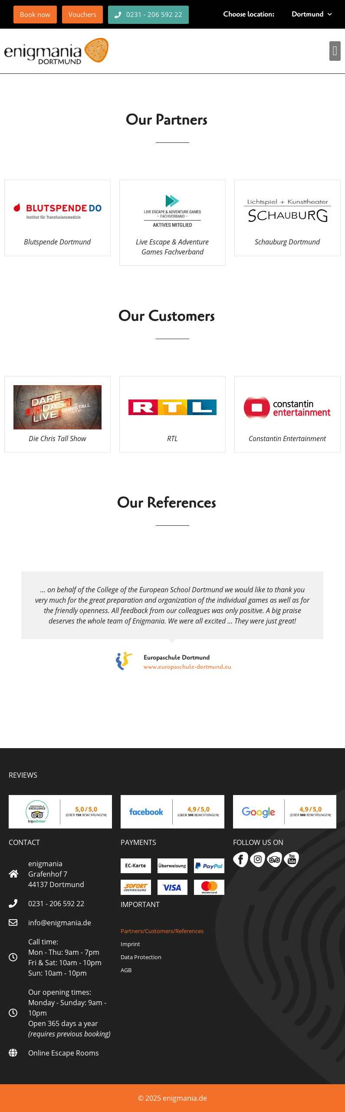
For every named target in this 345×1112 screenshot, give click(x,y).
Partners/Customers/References (162, 931)
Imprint (130, 944)
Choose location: (248, 14)
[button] (335, 51)
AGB (126, 970)
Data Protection (141, 957)
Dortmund (312, 14)
